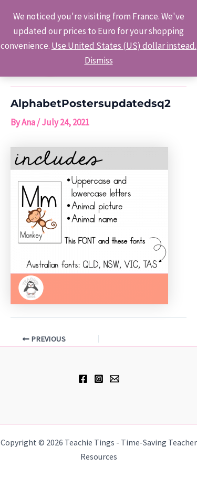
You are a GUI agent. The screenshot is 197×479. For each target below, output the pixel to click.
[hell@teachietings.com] (114, 379)
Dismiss (99, 60)
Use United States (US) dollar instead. (123, 45)
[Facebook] (83, 379)
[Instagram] (98, 379)
